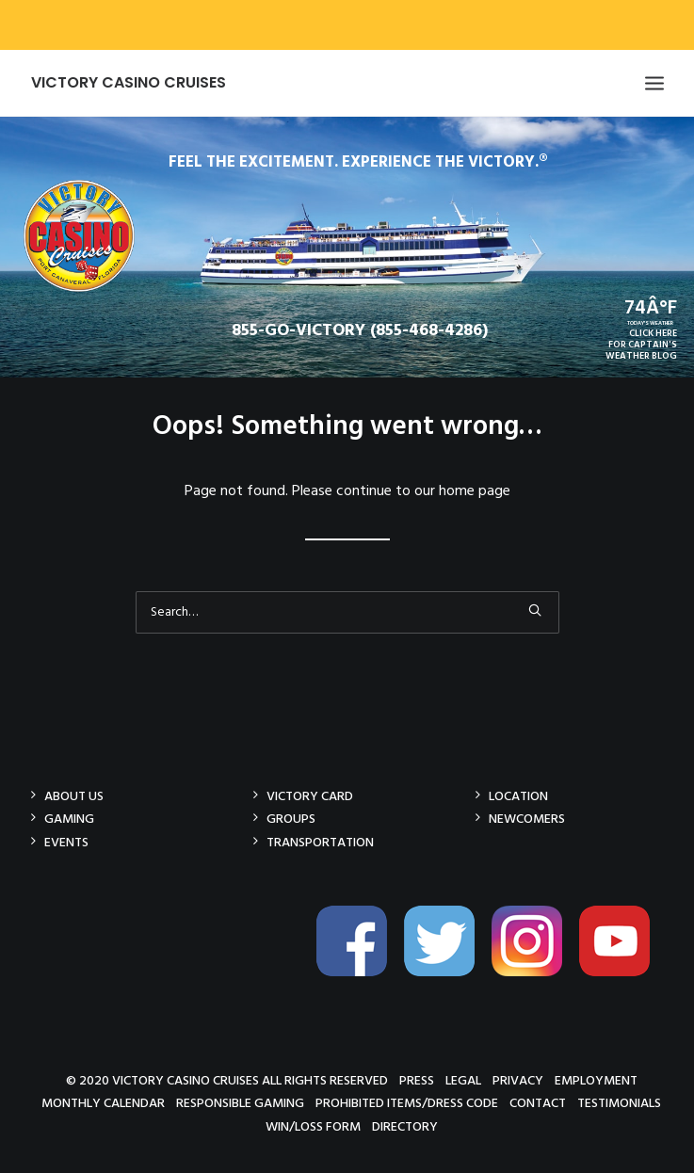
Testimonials (619, 1103)
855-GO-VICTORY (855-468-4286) (360, 331)
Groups (290, 819)
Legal (463, 1080)
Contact (537, 1103)
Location (518, 796)
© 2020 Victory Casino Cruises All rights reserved (227, 1080)
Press (416, 1080)
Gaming (69, 819)
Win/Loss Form (313, 1126)
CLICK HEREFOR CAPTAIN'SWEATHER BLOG (641, 344)
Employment (596, 1080)
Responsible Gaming (240, 1103)
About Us (74, 796)
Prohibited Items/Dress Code (406, 1103)
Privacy (517, 1080)
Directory (405, 1126)
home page (474, 491)
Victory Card (309, 796)
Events (66, 842)
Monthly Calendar (103, 1103)
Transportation (320, 842)
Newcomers (527, 819)
